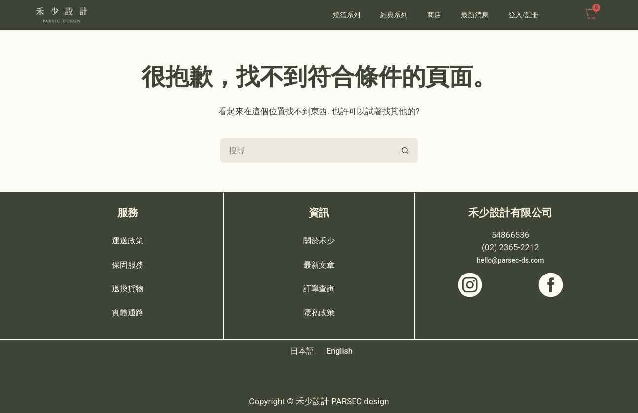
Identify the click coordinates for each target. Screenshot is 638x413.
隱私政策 (319, 311)
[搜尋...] (306, 150)
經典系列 (394, 15)
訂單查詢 (319, 288)
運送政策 (127, 240)
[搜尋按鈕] (405, 150)
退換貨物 (127, 288)
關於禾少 (319, 240)
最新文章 (319, 264)
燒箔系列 (346, 15)
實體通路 (127, 311)
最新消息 (475, 15)
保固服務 (127, 264)
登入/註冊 (523, 15)
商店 (434, 15)
